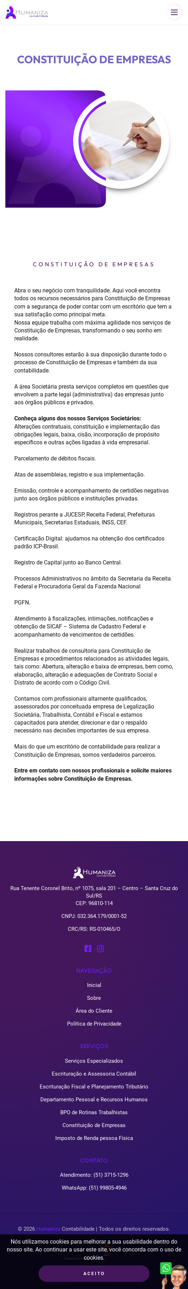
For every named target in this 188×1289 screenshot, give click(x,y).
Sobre (94, 998)
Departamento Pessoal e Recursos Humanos (94, 1099)
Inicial (94, 985)
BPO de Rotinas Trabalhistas (94, 1112)
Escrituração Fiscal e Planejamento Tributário (94, 1086)
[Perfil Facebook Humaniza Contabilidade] (88, 948)
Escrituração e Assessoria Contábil (94, 1074)
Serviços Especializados (94, 1061)
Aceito (94, 1273)
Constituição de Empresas (94, 1125)
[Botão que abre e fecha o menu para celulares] (174, 12)
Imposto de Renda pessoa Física (94, 1138)
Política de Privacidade (94, 1024)
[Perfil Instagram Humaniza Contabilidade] (100, 948)
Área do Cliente (94, 1011)
